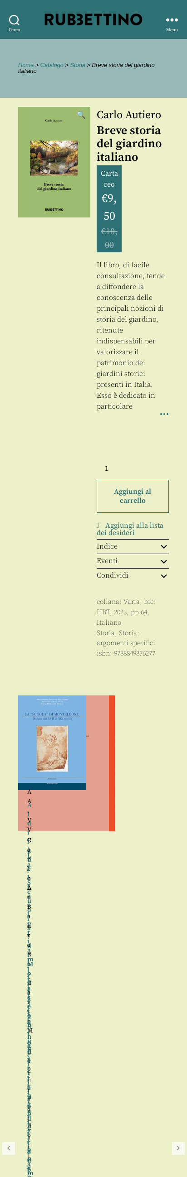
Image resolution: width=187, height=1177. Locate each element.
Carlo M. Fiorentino (131, 850)
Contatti (24, 1122)
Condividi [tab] (133, 575)
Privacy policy (34, 1143)
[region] (93, 822)
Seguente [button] (178, 822)
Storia (77, 65)
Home (26, 65)
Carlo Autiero (129, 115)
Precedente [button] (8, 822)
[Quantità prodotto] (115, 468)
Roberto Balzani (130, 840)
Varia (131, 602)
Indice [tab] (133, 546)
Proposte (25, 1133)
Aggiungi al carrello (132, 496)
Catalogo (52, 65)
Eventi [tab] (133, 560)
